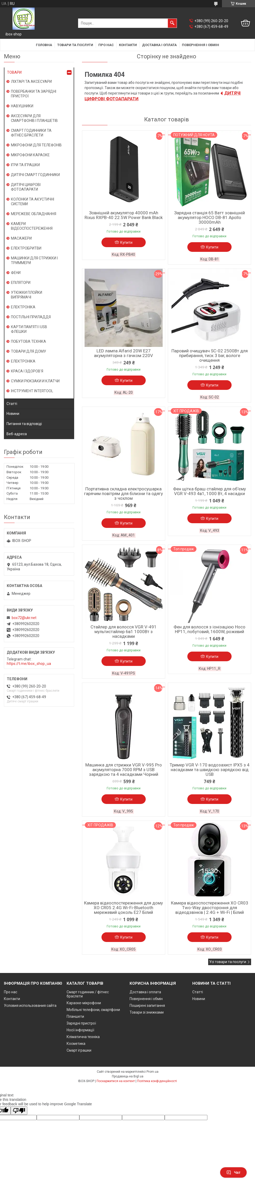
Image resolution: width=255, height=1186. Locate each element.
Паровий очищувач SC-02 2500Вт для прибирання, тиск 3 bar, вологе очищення (209, 355)
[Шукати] (172, 23)
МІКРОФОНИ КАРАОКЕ (30, 155)
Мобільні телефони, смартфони (93, 1010)
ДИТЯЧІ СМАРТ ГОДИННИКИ (35, 175)
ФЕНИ (16, 273)
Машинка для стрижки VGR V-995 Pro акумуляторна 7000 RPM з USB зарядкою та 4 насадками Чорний (123, 770)
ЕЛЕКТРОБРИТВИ (26, 248)
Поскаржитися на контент (116, 1081)
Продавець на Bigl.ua (127, 1076)
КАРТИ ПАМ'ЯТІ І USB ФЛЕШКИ (29, 329)
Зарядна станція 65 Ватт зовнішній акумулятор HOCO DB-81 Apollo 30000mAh (209, 217)
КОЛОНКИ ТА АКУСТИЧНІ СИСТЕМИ (32, 201)
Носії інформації (80, 1030)
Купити (126, 242)
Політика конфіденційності (157, 1081)
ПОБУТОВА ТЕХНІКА (28, 341)
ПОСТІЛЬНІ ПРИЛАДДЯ (31, 317)
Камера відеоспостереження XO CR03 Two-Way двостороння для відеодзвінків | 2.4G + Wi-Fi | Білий (209, 908)
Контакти (128, 45)
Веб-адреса (17, 434)
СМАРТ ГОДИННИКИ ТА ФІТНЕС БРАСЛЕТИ (31, 132)
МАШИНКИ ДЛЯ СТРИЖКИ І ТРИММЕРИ (34, 260)
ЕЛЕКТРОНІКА (23, 307)
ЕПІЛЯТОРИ (20, 282)
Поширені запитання (147, 1005)
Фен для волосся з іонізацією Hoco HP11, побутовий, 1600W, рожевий (209, 629)
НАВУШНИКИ (22, 106)
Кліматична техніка (83, 1037)
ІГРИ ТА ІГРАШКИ (25, 165)
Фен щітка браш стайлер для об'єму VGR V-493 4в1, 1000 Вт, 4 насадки (209, 491)
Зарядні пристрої (81, 1023)
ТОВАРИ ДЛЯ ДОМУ (28, 351)
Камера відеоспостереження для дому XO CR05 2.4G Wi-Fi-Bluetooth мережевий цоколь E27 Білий (123, 908)
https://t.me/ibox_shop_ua (29, 663)
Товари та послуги (75, 45)
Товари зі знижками (147, 1012)
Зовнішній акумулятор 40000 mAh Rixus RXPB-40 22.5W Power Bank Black (124, 215)
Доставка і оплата (159, 45)
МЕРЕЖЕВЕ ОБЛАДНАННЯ (33, 214)
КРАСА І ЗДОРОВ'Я (27, 371)
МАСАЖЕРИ (21, 238)
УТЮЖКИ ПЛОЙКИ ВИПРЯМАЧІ (26, 294)
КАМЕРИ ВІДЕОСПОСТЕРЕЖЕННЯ (32, 226)
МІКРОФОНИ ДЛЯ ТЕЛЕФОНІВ (36, 145)
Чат (233, 1172)
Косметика (76, 1043)
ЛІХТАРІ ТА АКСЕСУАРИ (31, 81)
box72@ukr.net (24, 618)
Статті (12, 404)
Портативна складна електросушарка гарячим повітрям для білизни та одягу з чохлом (123, 493)
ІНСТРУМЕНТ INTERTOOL (32, 391)
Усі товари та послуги (227, 962)
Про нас (106, 45)
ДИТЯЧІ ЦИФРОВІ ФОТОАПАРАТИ (26, 187)
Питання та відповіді (24, 424)
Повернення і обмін (200, 45)
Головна (44, 45)
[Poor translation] (19, 1110)
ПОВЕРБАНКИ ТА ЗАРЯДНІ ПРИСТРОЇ (33, 93)
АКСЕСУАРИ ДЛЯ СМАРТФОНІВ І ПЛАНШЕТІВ (34, 118)
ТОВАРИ (14, 72)
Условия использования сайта (30, 1005)
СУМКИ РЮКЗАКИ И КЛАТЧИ (35, 381)
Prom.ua (152, 1071)
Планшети (75, 1016)
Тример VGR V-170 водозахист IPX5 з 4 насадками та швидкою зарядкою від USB (210, 770)
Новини (13, 413)
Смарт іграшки (79, 1050)
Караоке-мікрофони (84, 1003)
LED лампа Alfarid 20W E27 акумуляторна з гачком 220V (123, 353)
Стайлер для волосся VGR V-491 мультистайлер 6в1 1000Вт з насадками (124, 632)
